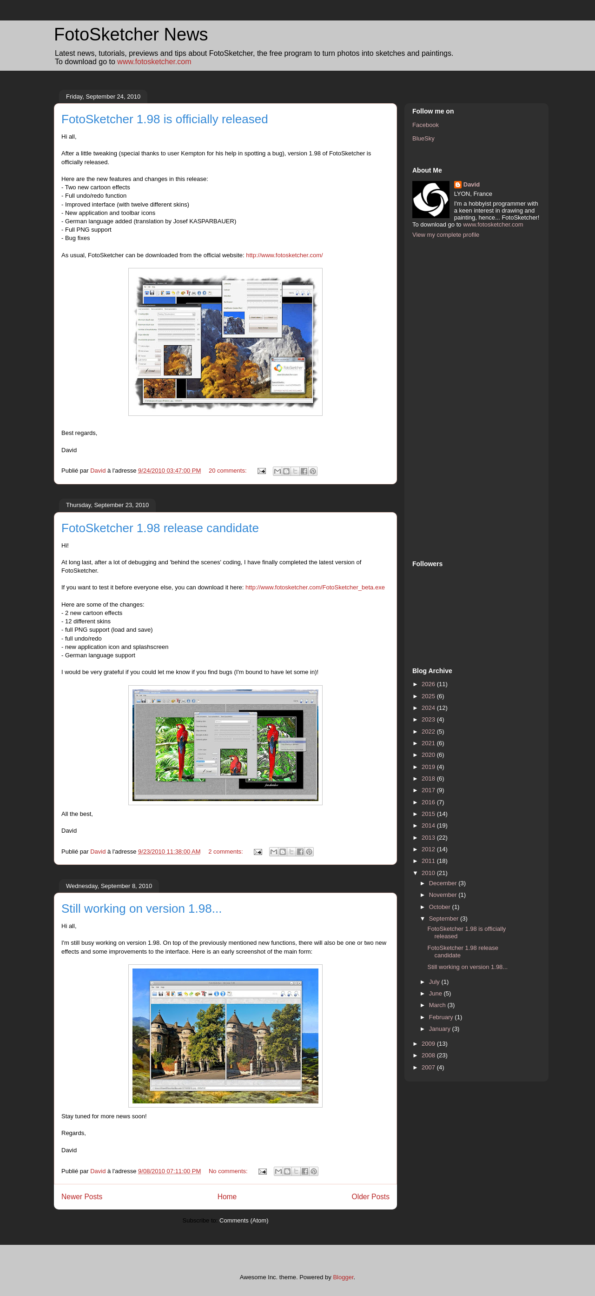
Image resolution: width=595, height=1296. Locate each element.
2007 (429, 1067)
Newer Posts (81, 1197)
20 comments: (228, 470)
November (444, 894)
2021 (429, 743)
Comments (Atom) (243, 1220)
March (438, 1005)
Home (227, 1197)
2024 (429, 707)
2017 (429, 790)
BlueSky (423, 138)
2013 (429, 837)
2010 (429, 872)
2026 (429, 684)
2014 (429, 825)
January (440, 1028)
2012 (429, 849)
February (442, 1017)
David (471, 184)
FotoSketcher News (131, 34)
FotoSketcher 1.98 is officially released (164, 119)
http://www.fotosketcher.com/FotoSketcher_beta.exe (315, 587)
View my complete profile (445, 234)
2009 (429, 1043)
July (435, 981)
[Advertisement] (449, 398)
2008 (429, 1055)
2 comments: (226, 851)
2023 (429, 719)
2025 (429, 696)
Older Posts (371, 1197)
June (436, 993)
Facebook (425, 124)
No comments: (229, 1171)
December (444, 883)
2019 (429, 766)
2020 (429, 754)
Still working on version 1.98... (141, 908)
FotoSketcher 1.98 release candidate (160, 528)
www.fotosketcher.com (154, 62)
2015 (429, 813)
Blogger (343, 1277)
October (440, 906)
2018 (429, 778)
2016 (429, 802)
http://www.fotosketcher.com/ (284, 255)
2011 (429, 860)
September (444, 918)
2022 (429, 731)
